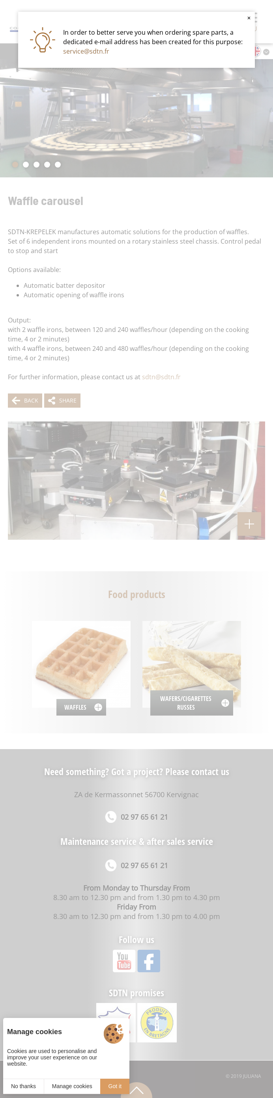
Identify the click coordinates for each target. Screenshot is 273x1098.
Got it (115, 1086)
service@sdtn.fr (86, 51)
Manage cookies (72, 1086)
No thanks (23, 1086)
